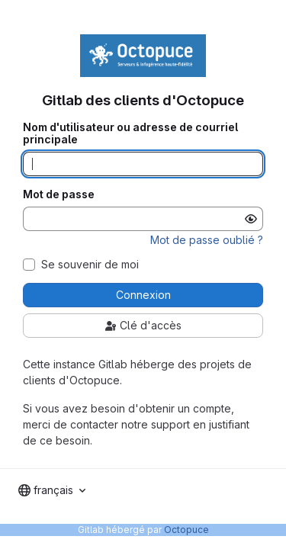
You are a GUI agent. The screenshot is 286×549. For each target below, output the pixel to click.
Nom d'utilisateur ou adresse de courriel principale (130, 133)
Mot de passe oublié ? (206, 239)
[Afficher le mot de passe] (251, 219)
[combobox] (51, 490)
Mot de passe (59, 194)
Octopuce (186, 529)
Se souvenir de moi (90, 264)
